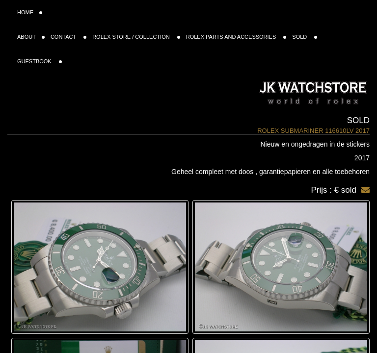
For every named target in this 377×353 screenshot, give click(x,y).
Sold (358, 120)
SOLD (304, 37)
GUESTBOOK (39, 61)
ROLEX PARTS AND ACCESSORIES (236, 37)
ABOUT (31, 37)
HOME (29, 12)
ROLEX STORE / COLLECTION (136, 37)
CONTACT (68, 37)
